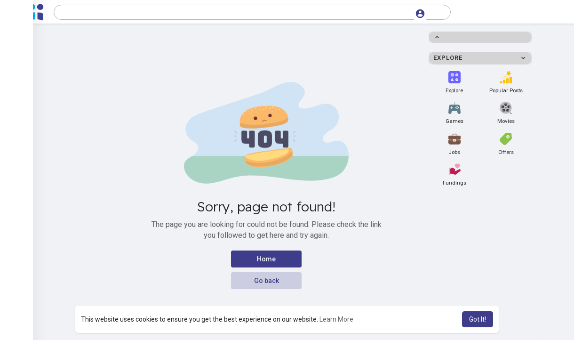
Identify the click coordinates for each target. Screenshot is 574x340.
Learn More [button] (336, 319)
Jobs (454, 144)
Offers (506, 144)
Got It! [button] (477, 319)
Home (266, 259)
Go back (266, 280)
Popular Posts (506, 82)
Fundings (454, 174)
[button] (252, 12)
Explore (454, 82)
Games (454, 113)
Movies (506, 113)
